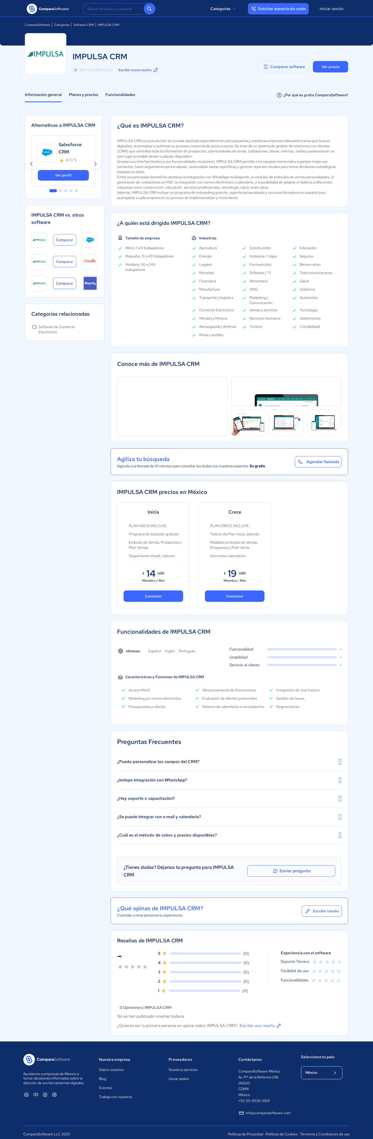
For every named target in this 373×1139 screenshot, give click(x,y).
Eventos (105, 1084)
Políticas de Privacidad (245, 1130)
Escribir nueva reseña (140, 70)
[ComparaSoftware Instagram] (54, 1091)
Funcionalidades (120, 94)
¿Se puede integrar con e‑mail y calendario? (229, 817)
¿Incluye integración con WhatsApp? (229, 780)
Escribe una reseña (261, 1022)
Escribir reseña (322, 907)
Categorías (224, 9)
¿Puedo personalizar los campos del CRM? (229, 762)
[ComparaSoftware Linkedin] (26, 1091)
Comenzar (153, 596)
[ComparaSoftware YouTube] (36, 1091)
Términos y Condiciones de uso (325, 1130)
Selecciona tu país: (318, 1053)
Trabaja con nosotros (115, 1093)
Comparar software (284, 67)
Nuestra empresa (114, 1055)
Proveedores (180, 1055)
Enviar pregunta (312, 869)
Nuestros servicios (183, 1066)
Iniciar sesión (331, 8)
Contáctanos (250, 1055)
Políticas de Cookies (281, 1130)
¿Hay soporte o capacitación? (229, 798)
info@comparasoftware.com (264, 1109)
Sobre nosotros (111, 1066)
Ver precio (330, 66)
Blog (102, 1075)
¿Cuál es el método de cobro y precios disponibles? (229, 835)
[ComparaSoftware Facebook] (45, 1091)
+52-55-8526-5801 (254, 1096)
